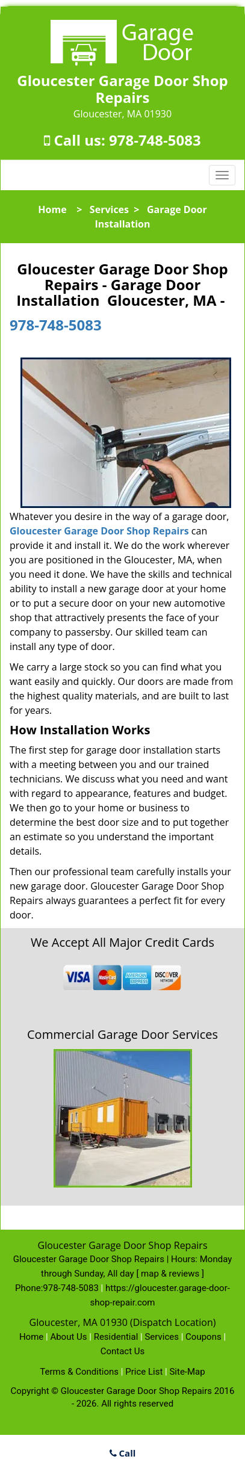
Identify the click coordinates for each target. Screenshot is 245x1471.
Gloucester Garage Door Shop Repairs (99, 530)
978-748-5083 (155, 140)
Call (123, 1453)
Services (109, 209)
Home (52, 209)
